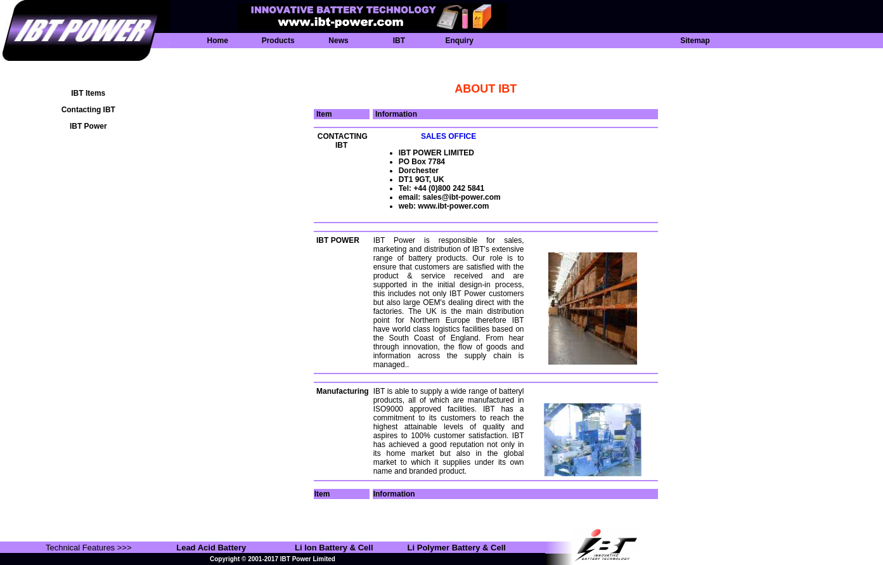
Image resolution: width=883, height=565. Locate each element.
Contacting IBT (88, 109)
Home (217, 40)
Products (278, 40)
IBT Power (88, 126)
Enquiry (459, 40)
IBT (399, 40)
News (338, 40)
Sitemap (695, 40)
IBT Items (88, 93)
